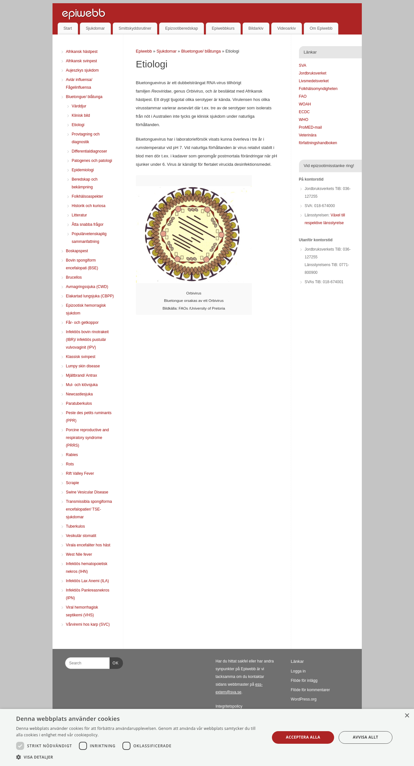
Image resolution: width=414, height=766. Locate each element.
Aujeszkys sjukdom (82, 70)
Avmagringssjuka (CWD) (87, 286)
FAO (303, 96)
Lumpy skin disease (83, 366)
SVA (302, 65)
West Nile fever (79, 554)
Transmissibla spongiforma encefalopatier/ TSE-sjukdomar (89, 509)
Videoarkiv (286, 28)
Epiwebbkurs (223, 28)
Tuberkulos (75, 526)
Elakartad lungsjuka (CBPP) (90, 296)
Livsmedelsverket (314, 81)
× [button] (406, 715)
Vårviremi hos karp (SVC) (88, 624)
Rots (70, 464)
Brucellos (74, 277)
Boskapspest (77, 251)
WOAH (305, 104)
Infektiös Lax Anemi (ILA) (87, 581)
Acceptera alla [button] (303, 737)
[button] (139, 757)
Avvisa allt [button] (365, 737)
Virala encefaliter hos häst (88, 545)
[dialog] (207, 737)
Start (67, 28)
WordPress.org (304, 699)
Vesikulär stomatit (81, 535)
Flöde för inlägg (304, 680)
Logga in (298, 671)
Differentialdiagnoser (89, 151)
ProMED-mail (310, 127)
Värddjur (79, 106)
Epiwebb (144, 51)
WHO (303, 119)
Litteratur (79, 215)
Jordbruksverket (312, 73)
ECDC (304, 112)
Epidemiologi (83, 170)
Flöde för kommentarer (310, 690)
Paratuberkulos (79, 403)
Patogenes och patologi (92, 160)
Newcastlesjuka (79, 394)
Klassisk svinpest (80, 356)
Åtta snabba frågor (88, 224)
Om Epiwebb (321, 28)
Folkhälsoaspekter (87, 196)
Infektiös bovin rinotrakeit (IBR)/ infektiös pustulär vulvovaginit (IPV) (87, 340)
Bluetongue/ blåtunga (201, 51)
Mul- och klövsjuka (82, 385)
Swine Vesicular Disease (87, 492)
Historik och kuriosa (89, 206)
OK (114, 662)
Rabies (72, 455)
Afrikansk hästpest (82, 51)
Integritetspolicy (229, 706)
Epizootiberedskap (181, 28)
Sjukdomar (95, 28)
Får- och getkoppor (82, 322)
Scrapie (72, 483)
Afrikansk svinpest (81, 61)
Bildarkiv (256, 28)
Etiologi (78, 125)
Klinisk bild (81, 115)
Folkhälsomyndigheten (318, 88)
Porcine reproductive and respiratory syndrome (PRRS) (87, 438)
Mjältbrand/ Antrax (81, 375)
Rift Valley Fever (80, 473)
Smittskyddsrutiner (135, 28)
